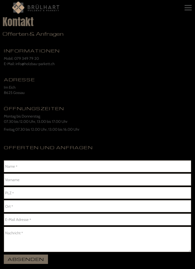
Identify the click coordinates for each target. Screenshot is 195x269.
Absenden (26, 259)
